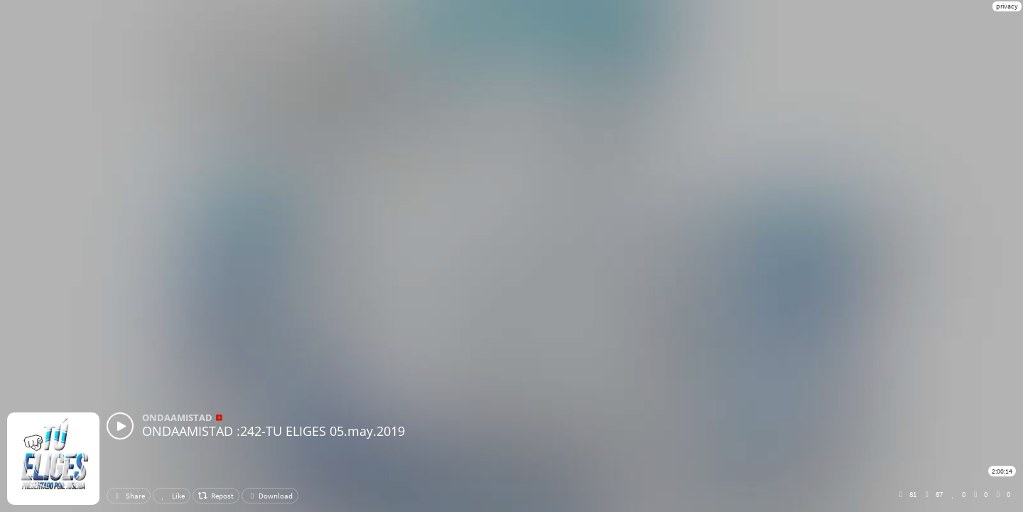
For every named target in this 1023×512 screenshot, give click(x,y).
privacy (1007, 6)
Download (270, 496)
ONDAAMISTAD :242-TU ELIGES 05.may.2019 (273, 430)
